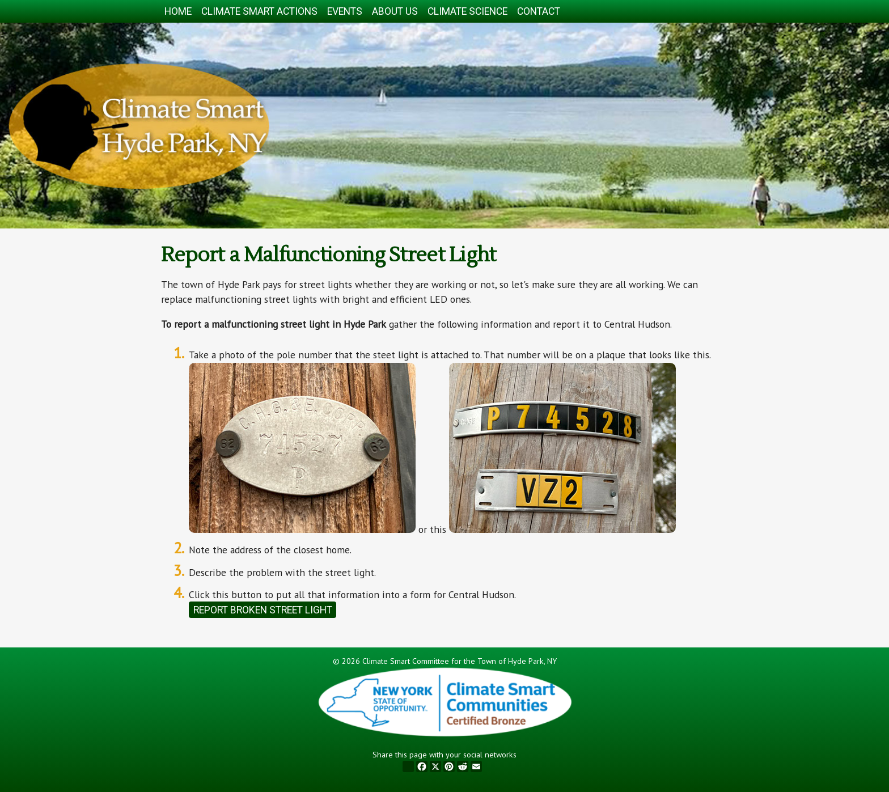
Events (344, 11)
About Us (395, 11)
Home (178, 11)
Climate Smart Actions (259, 11)
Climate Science (467, 11)
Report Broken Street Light (262, 610)
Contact (538, 11)
